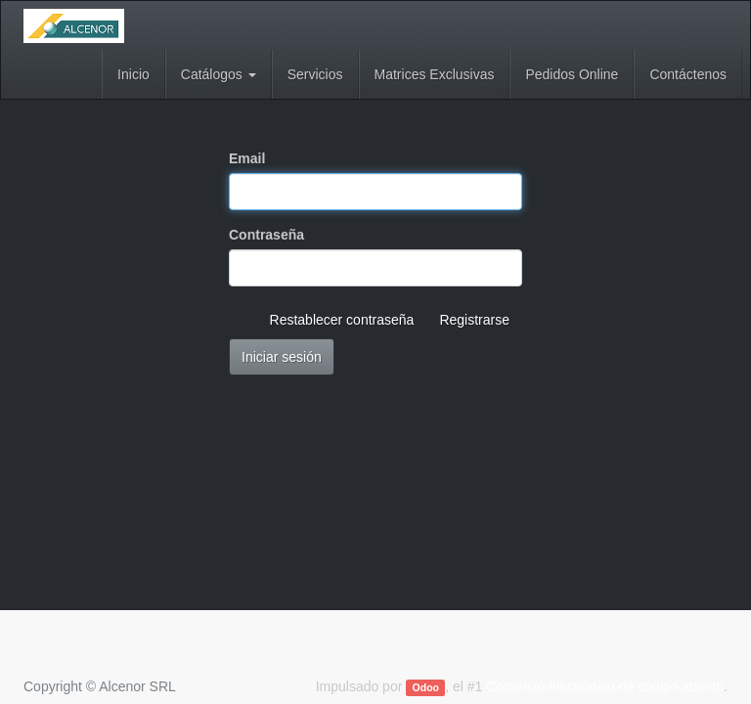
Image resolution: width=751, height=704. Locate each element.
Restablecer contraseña (342, 320)
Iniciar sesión (282, 357)
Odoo (426, 687)
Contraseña (266, 234)
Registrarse (474, 320)
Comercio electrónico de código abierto (605, 686)
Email (247, 158)
